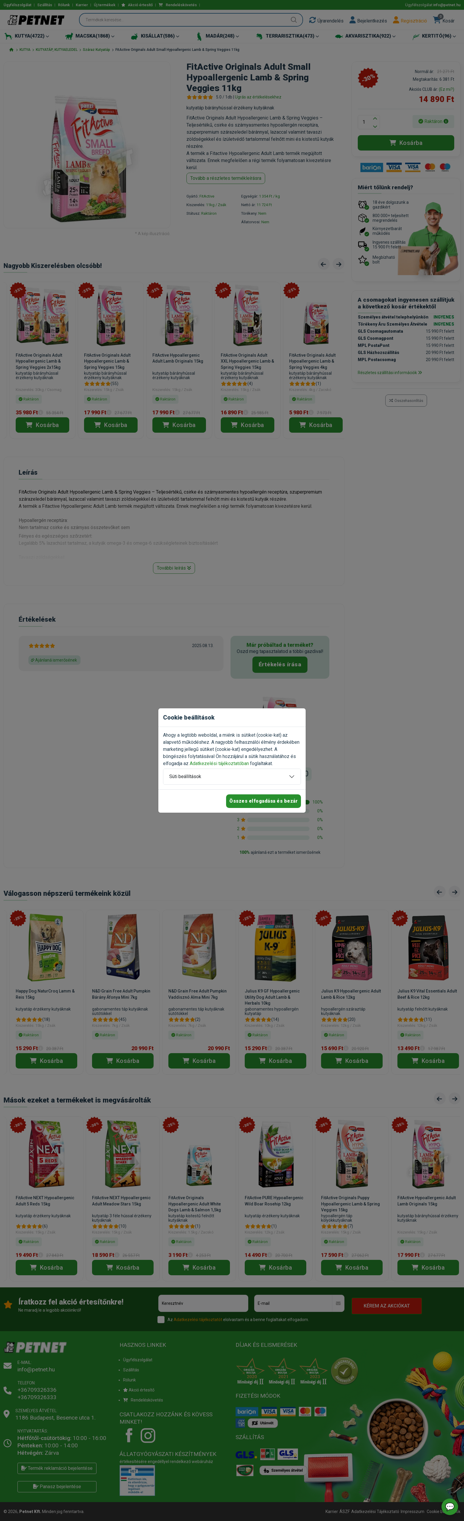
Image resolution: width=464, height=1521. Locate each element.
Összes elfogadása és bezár (263, 801)
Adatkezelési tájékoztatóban (219, 763)
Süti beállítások (185, 776)
